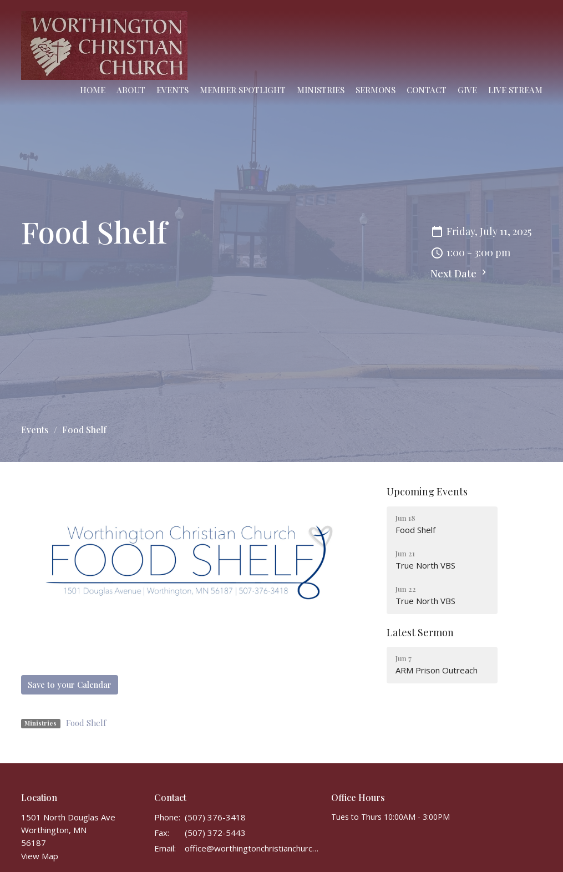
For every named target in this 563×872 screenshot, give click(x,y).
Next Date (459, 273)
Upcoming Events (427, 491)
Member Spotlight (243, 89)
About (130, 89)
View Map (39, 855)
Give (467, 89)
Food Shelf (86, 722)
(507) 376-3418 (215, 817)
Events (172, 89)
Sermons (375, 89)
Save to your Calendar (69, 684)
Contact (427, 89)
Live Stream (515, 89)
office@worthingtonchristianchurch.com (253, 848)
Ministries (320, 89)
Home (92, 89)
